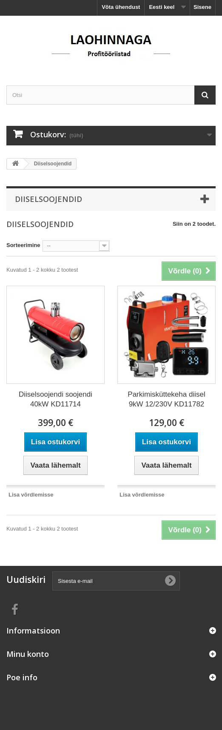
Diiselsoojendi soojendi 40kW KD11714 (55, 399)
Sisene (202, 7)
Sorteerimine (23, 245)
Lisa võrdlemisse (31, 494)
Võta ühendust (121, 7)
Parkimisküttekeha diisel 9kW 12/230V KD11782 (166, 399)
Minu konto (27, 654)
